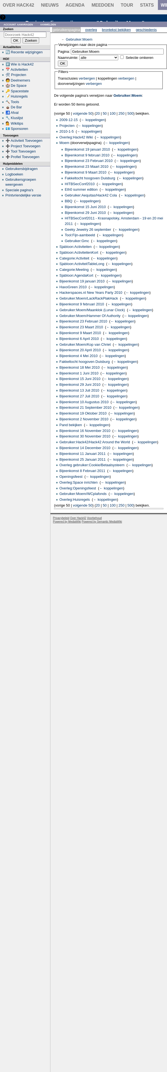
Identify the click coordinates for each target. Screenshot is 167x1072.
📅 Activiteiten (17, 69)
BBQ (68, 201)
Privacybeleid (61, 518)
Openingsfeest (71, 477)
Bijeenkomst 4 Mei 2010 (79, 356)
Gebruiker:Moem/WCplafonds (83, 494)
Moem (64, 143)
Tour (127, 5)
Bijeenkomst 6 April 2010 (79, 339)
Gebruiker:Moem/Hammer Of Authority (90, 316)
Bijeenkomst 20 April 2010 (80, 350)
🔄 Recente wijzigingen (24, 52)
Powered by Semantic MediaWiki (102, 521)
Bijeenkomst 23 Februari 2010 (88, 161)
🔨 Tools (12, 102)
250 (121, 113)
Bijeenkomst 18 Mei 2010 (80, 367)
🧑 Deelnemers (18, 80)
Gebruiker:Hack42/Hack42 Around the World (95, 442)
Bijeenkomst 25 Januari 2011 (83, 459)
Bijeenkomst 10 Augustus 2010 (84, 402)
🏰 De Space (16, 85)
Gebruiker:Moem (79, 39)
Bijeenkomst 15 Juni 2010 (85, 207)
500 (130, 113)
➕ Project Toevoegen (23, 146)
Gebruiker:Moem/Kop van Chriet (85, 344)
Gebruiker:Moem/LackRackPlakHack (89, 298)
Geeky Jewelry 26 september (88, 229)
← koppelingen (93, 120)
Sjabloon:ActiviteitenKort (79, 252)
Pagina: (64, 51)
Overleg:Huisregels (75, 499)
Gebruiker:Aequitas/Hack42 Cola (91, 195)
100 (113, 113)
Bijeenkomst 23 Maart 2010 (86, 166)
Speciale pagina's (20, 190)
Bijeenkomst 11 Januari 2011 (83, 454)
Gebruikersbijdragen (22, 169)
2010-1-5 (67, 131)
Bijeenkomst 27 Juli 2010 (79, 396)
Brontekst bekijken (116, 30)
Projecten (67, 126)
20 (98, 113)
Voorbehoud (94, 518)
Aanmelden (48, 24)
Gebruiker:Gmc (77, 241)
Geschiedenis (146, 30)
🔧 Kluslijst (14, 118)
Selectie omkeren (139, 58)
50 (105, 113)
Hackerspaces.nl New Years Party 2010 (91, 292)
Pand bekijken (71, 425)
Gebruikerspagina (66, 30)
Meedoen (102, 5)
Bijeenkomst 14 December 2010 (85, 448)
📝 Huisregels (17, 96)
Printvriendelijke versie (23, 195)
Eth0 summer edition (81, 189)
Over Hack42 (18, 5)
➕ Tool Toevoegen (21, 151)
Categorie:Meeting (74, 270)
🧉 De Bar (14, 107)
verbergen (87, 78)
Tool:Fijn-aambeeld (80, 235)
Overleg (91, 30)
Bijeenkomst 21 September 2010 (86, 407)
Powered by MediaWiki (67, 521)
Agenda (75, 5)
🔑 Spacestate (17, 91)
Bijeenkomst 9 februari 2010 (87, 155)
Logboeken (14, 174)
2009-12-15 (69, 120)
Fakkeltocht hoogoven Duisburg (90, 178)
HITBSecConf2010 (80, 184)
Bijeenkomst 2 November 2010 (84, 419)
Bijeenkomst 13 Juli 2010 (79, 390)
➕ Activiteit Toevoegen (24, 140)
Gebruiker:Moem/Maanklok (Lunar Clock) (92, 310)
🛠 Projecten (16, 75)
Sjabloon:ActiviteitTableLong (82, 264)
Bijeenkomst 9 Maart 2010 (85, 172)
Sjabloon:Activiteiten (76, 247)
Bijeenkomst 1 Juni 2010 (79, 373)
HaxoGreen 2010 (73, 287)
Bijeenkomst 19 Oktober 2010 (83, 413)
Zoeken (8, 29)
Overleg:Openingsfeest (78, 488)
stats (147, 5)
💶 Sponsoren (17, 129)
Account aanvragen (18, 24)
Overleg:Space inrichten (79, 482)
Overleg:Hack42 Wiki (76, 137)
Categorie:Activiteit (74, 258)
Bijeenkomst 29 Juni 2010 (85, 213)
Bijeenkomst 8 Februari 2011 (82, 471)
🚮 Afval (12, 113)
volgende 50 (82, 113)
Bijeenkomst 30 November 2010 (85, 436)
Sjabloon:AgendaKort (76, 275)
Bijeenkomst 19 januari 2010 (87, 149)
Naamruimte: (68, 58)
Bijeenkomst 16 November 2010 (85, 431)
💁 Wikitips (14, 123)
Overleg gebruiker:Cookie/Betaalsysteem (92, 465)
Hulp (10, 17)
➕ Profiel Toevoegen (22, 157)
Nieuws (50, 5)
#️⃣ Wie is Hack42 (20, 64)
